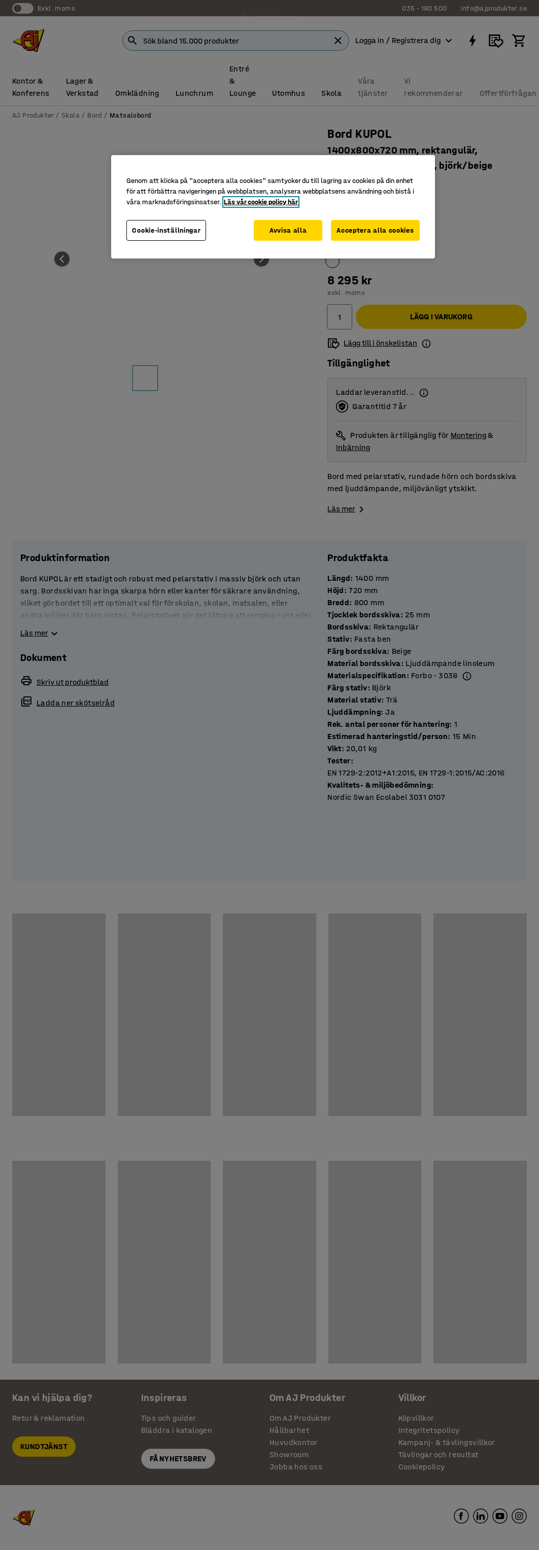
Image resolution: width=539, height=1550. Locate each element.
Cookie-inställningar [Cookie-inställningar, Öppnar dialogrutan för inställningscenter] (166, 230)
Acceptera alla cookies (375, 230)
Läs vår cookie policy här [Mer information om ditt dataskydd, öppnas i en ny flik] (261, 202)
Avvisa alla (288, 230)
